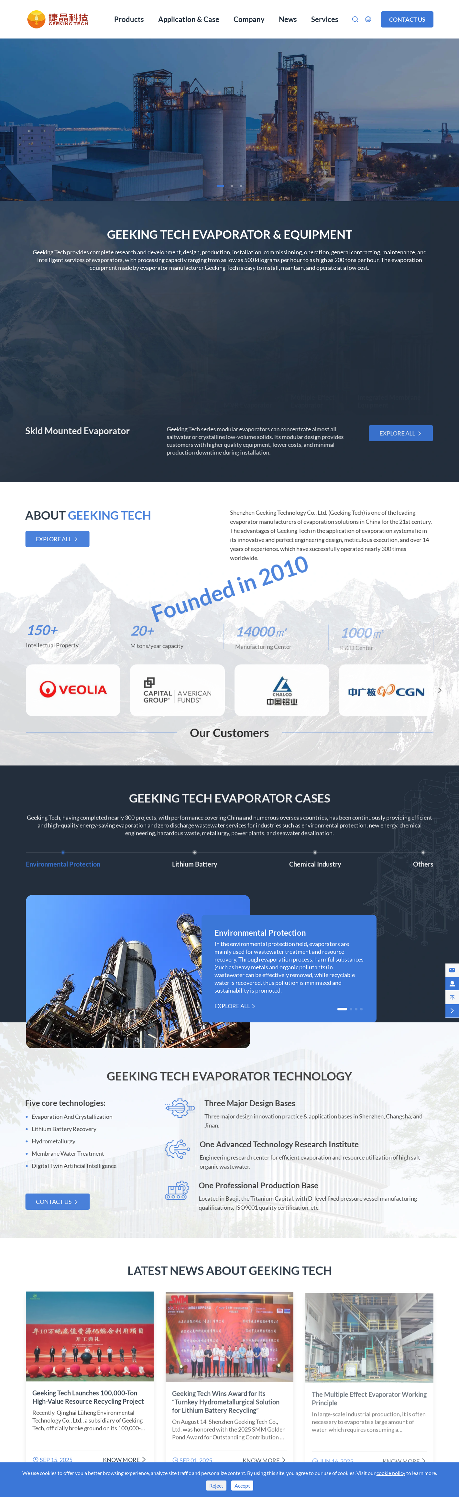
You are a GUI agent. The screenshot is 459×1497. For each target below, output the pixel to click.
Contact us (407, 19)
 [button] (440, 691)
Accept (242, 1485)
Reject (216, 1485)
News (288, 19)
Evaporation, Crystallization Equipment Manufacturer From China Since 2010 (229, 102)
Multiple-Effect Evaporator (313, 397)
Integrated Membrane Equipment (389, 397)
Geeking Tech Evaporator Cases (229, 796)
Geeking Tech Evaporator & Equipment (229, 234)
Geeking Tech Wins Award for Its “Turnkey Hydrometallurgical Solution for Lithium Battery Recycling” (225, 1405)
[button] (220, 186)
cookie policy (391, 1473)
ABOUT (86, 515)
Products (129, 19)
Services (324, 19)
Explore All (398, 433)
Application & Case (188, 19)
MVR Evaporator (248, 401)
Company (249, 19)
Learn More (229, 146)
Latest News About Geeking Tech (229, 1268)
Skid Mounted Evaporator (75, 430)
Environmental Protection (260, 932)
